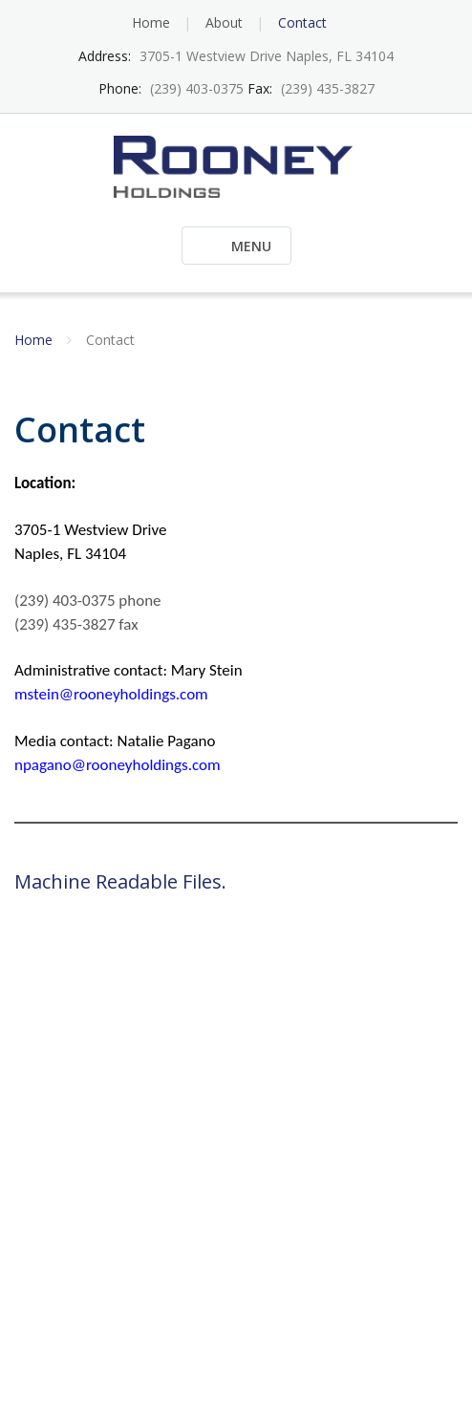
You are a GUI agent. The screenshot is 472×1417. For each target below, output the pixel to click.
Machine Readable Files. (120, 881)
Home (151, 22)
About (224, 22)
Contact (302, 22)
